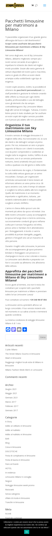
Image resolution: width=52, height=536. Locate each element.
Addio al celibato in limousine (18, 426)
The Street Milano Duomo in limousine (22, 354)
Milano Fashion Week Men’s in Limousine (23, 370)
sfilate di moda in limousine (17, 498)
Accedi (8, 513)
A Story (8, 421)
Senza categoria (12, 494)
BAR (7, 438)
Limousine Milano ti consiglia (18, 477)
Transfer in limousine (14, 502)
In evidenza (10, 472)
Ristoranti (9, 489)
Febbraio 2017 (11, 406)
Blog (7, 442)
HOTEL (8, 468)
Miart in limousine (13, 358)
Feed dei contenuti (13, 518)
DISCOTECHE (11, 451)
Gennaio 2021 (11, 397)
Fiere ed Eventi (11, 464)
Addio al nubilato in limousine (18, 434)
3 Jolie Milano (11, 349)
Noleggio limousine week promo (20, 485)
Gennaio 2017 (11, 410)
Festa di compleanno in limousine (20, 455)
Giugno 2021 (11, 389)
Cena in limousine (13, 447)
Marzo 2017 (10, 402)
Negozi (8, 481)
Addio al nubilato (12, 430)
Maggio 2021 (11, 393)
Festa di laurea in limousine (17, 460)
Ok (27, 532)
